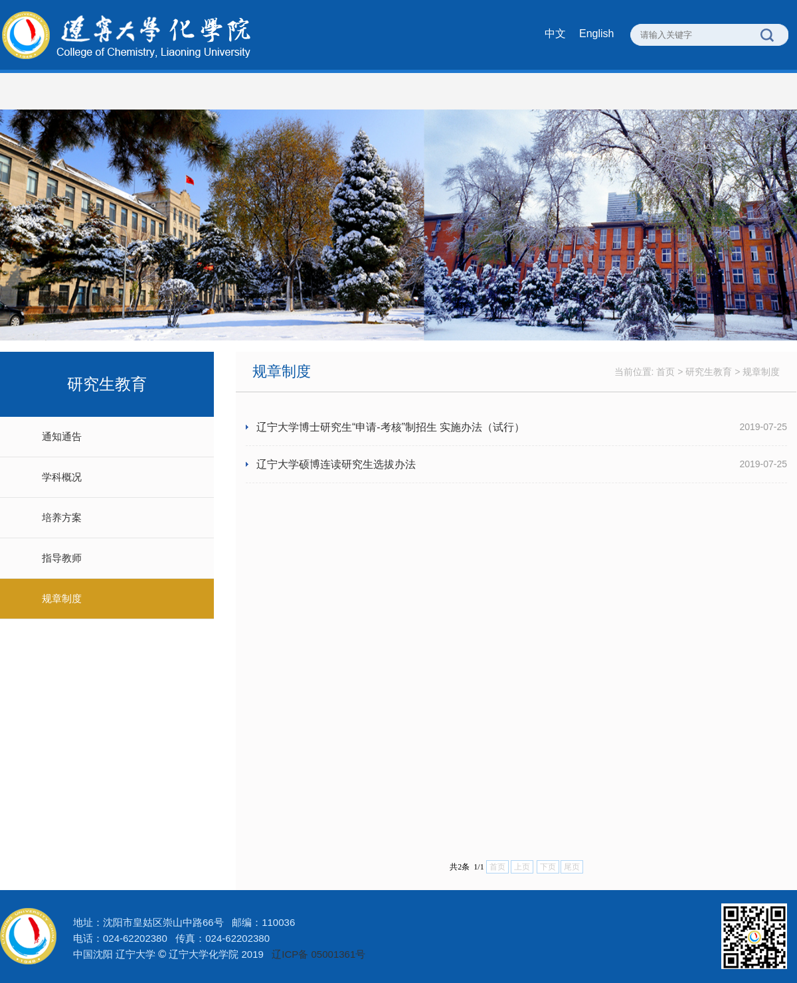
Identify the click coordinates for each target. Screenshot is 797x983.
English (596, 33)
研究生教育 (708, 371)
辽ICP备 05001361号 (318, 954)
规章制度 (62, 598)
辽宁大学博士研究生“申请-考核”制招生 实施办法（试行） (390, 427)
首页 (665, 371)
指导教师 (62, 558)
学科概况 (62, 477)
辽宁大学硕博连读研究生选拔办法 (336, 464)
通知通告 (62, 436)
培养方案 (62, 517)
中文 (555, 33)
